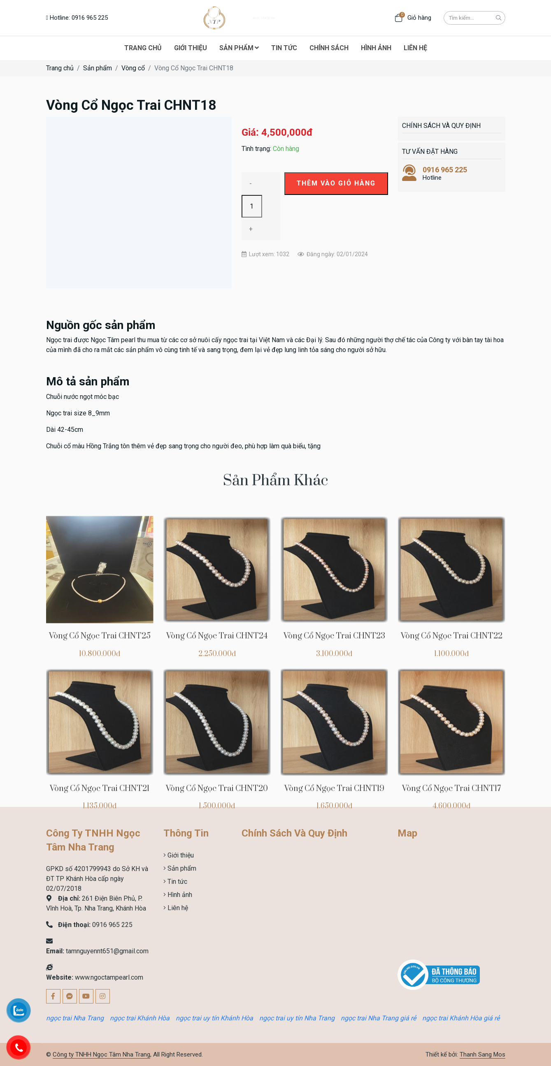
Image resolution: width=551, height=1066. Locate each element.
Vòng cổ (133, 68)
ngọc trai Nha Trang (75, 1018)
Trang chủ (60, 68)
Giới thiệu (180, 855)
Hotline (451, 173)
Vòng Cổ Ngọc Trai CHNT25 (100, 730)
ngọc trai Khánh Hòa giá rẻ (461, 1018)
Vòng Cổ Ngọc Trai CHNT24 (216, 730)
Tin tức (176, 881)
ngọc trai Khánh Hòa (140, 1018)
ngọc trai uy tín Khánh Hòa (214, 1018)
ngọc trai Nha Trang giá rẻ (378, 1018)
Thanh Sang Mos (482, 1054)
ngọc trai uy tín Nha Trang (297, 1018)
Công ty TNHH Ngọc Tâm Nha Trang (101, 1054)
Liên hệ (177, 908)
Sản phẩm (97, 68)
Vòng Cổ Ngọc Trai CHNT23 (334, 730)
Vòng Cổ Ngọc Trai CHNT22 (451, 730)
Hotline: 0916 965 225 (77, 17)
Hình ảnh (179, 895)
